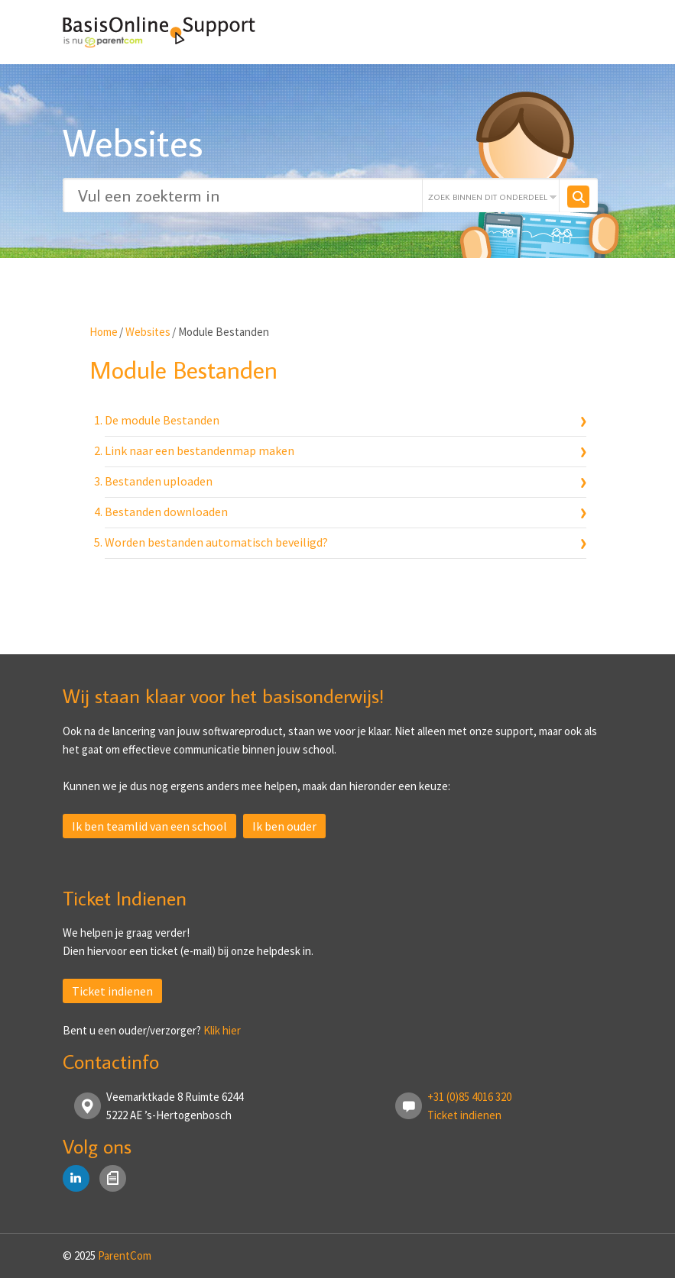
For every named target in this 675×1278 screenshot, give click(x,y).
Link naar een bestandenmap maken (199, 450)
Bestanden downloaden (166, 511)
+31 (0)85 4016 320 (469, 1096)
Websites (147, 331)
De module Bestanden (162, 420)
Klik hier (222, 1030)
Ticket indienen (112, 991)
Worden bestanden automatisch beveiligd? (216, 542)
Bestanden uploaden (159, 481)
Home (103, 331)
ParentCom (124, 1255)
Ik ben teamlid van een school (149, 826)
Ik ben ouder (284, 826)
